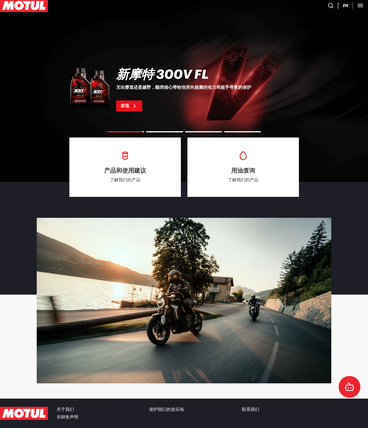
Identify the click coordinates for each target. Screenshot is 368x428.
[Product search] (276, 6)
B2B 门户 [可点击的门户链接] (355, 6)
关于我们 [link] (65, 409)
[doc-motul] (349, 387)
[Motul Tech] (328, 6)
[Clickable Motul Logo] (24, 6)
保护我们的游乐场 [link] (166, 409)
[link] (110, 6)
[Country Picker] (291, 7)
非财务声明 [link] (67, 417)
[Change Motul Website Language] (307, 7)
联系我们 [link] (250, 409)
